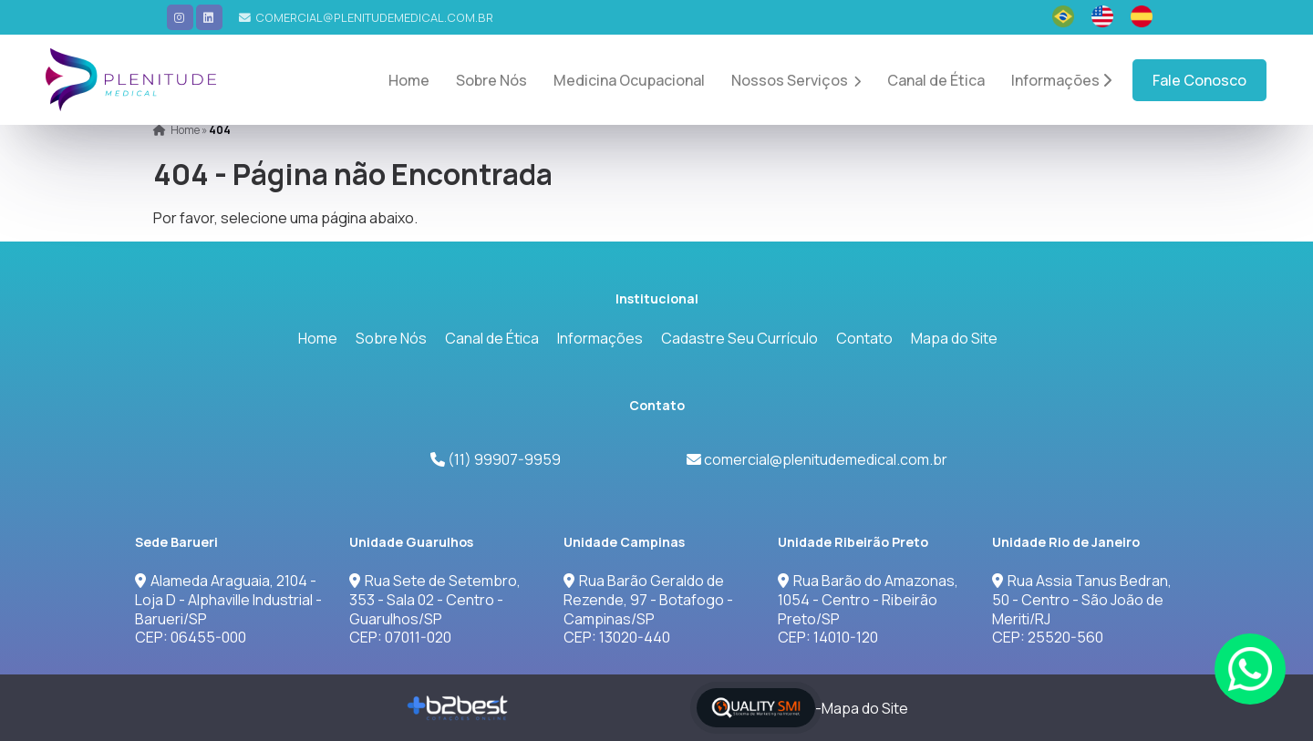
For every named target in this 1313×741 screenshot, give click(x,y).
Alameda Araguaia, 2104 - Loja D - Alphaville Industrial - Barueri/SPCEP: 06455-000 (228, 609)
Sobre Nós (491, 80)
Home (408, 80)
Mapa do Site (954, 338)
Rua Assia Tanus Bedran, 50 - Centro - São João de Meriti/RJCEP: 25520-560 (1082, 609)
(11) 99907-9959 (503, 459)
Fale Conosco (1199, 80)
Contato (864, 338)
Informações (1061, 80)
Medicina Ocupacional (629, 80)
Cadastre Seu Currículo (739, 338)
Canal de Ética (936, 80)
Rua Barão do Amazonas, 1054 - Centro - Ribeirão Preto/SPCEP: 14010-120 (868, 609)
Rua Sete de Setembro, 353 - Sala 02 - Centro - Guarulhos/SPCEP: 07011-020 (435, 609)
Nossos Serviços (796, 80)
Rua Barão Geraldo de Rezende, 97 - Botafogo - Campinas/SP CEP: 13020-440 (648, 609)
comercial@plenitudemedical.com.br (374, 17)
